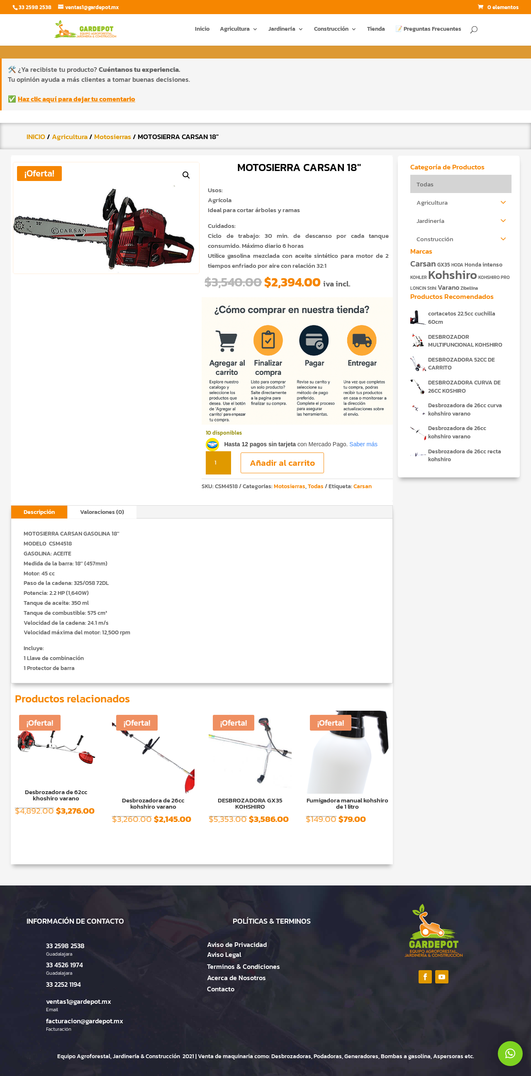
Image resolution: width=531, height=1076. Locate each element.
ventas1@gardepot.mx (78, 1001)
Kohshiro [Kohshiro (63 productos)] (452, 275)
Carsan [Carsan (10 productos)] (423, 263)
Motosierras (112, 136)
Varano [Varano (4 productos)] (448, 287)
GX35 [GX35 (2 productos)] (443, 265)
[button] (186, 175)
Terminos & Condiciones (243, 966)
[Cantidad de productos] (218, 462)
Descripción (39, 512)
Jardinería (281, 29)
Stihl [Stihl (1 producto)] (431, 288)
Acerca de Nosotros (236, 978)
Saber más (363, 444)
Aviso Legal (224, 954)
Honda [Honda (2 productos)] (473, 265)
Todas (316, 486)
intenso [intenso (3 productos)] (492, 264)
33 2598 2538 (65, 946)
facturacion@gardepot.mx (84, 1021)
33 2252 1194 (63, 984)
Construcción (331, 29)
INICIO (36, 136)
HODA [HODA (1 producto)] (457, 265)
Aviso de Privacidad (237, 944)
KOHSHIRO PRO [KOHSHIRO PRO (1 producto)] (494, 277)
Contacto (220, 989)
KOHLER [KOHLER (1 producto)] (418, 277)
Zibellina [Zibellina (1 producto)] (469, 288)
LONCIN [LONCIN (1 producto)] (418, 288)
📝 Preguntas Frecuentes (428, 29)
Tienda (376, 29)
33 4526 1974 (64, 965)
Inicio (202, 29)
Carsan (362, 486)
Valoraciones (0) (102, 512)
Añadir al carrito (282, 462)
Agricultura (235, 29)
